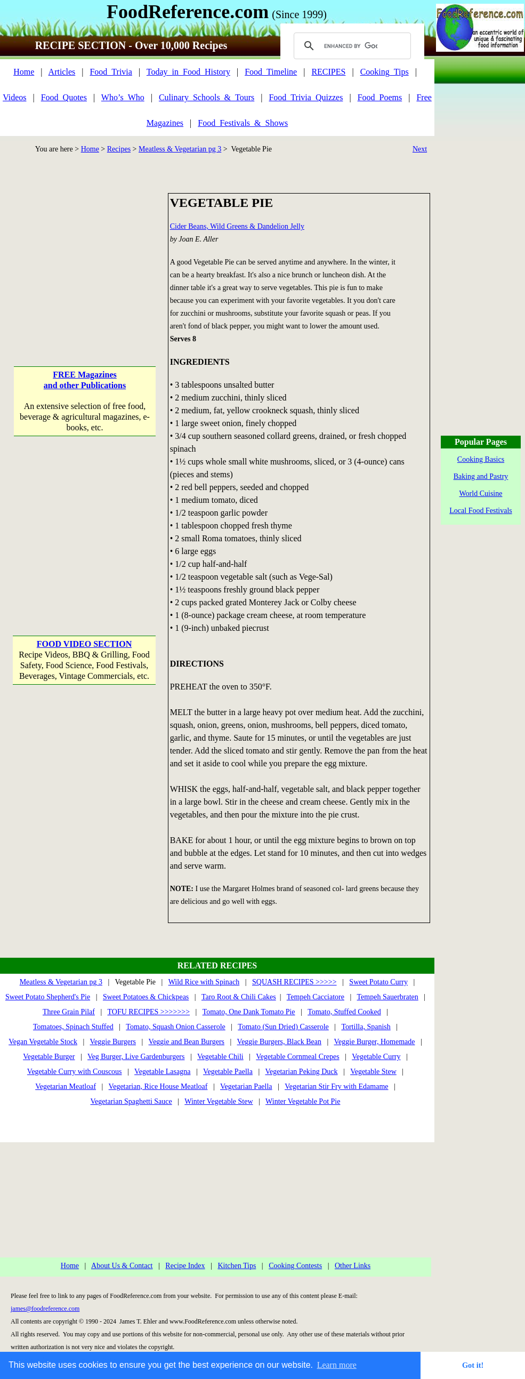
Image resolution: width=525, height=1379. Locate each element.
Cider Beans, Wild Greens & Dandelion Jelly (237, 226)
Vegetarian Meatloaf (65, 1087)
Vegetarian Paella (246, 1087)
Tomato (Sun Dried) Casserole (283, 1027)
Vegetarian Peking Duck (301, 1072)
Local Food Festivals (480, 511)
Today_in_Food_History (188, 71)
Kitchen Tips (236, 1266)
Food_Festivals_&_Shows (243, 122)
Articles (62, 71)
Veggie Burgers (113, 1042)
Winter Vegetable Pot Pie (302, 1101)
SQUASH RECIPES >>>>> (294, 982)
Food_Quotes (64, 97)
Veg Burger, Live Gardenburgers (135, 1057)
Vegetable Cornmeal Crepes (297, 1057)
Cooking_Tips (384, 71)
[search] (350, 45)
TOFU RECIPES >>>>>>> (148, 1012)
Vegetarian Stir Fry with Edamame (336, 1087)
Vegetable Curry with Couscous (74, 1072)
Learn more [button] (337, 1364)
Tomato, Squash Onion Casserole (175, 1027)
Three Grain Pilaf (69, 1012)
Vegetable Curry (376, 1057)
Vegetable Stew (373, 1072)
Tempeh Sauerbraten (387, 997)
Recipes (119, 149)
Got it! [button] (472, 1365)
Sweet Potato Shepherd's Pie (47, 997)
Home (23, 71)
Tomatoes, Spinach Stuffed (73, 1027)
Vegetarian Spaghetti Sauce (131, 1101)
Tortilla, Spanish (365, 1027)
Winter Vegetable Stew (218, 1101)
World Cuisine (481, 494)
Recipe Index (185, 1266)
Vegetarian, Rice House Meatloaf (158, 1087)
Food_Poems (380, 97)
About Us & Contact (122, 1266)
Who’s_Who (122, 97)
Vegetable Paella (228, 1072)
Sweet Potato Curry (378, 982)
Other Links (352, 1266)
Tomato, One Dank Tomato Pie (249, 1012)
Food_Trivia (111, 71)
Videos (14, 97)
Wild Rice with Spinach (204, 982)
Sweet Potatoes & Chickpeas (146, 997)
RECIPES (328, 71)
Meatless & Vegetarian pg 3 (180, 149)
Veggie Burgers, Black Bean (279, 1042)
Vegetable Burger (49, 1057)
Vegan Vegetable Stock (43, 1042)
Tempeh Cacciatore (315, 997)
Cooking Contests (295, 1266)
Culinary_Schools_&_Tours (206, 97)
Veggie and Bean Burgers (186, 1042)
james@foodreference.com (45, 1308)
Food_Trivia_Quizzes (306, 97)
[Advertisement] (84, 259)
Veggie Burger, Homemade (374, 1042)
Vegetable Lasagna (162, 1072)
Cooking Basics (480, 459)
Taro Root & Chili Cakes (238, 997)
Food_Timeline (271, 71)
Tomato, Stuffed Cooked (344, 1012)
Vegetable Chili (220, 1057)
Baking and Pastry (481, 476)
